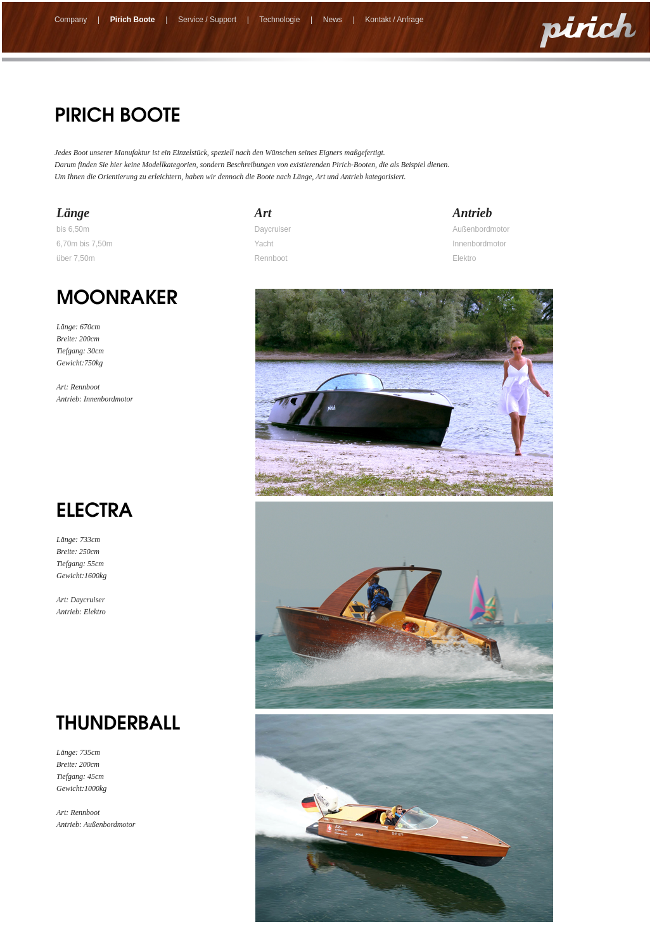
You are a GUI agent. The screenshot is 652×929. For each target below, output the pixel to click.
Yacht (264, 243)
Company (70, 19)
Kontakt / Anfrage (394, 19)
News (332, 19)
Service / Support (207, 19)
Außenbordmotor (480, 229)
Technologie (279, 19)
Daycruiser (273, 229)
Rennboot (271, 258)
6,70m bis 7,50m (84, 243)
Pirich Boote (132, 19)
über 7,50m (75, 258)
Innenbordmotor (479, 243)
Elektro (464, 258)
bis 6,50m (72, 229)
